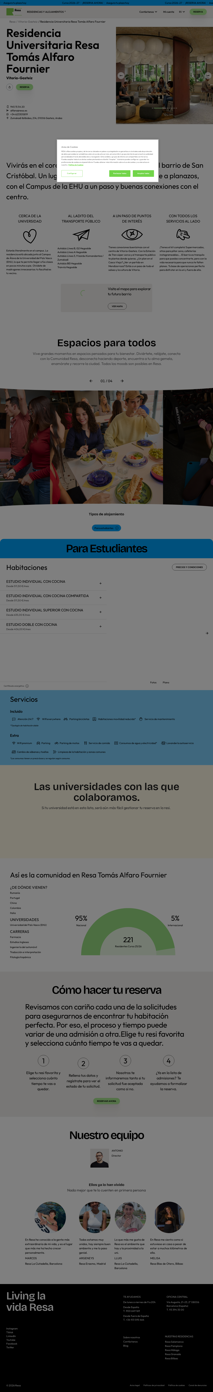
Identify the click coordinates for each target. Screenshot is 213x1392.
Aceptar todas (143, 173)
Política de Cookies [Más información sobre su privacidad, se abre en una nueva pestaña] (75, 165)
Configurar (72, 173)
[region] (108, 160)
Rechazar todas (119, 173)
